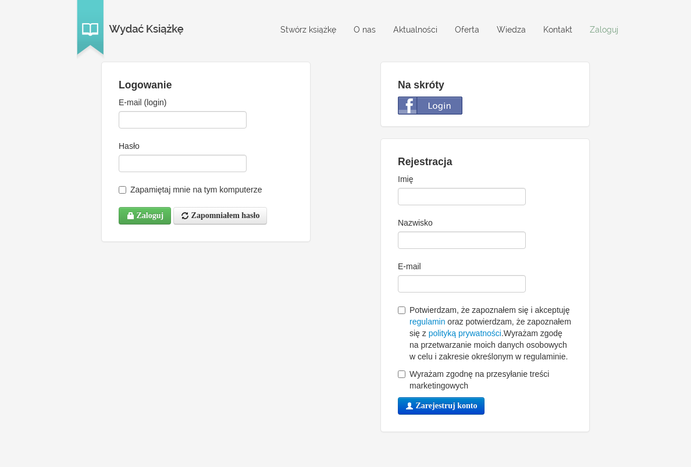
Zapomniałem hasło (220, 215)
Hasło (129, 146)
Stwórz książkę (308, 29)
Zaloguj (604, 29)
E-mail (409, 266)
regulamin (427, 321)
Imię (405, 179)
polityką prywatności (465, 333)
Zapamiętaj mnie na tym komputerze (190, 189)
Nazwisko (415, 222)
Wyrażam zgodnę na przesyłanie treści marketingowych (473, 379)
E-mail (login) (142, 102)
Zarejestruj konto (441, 405)
